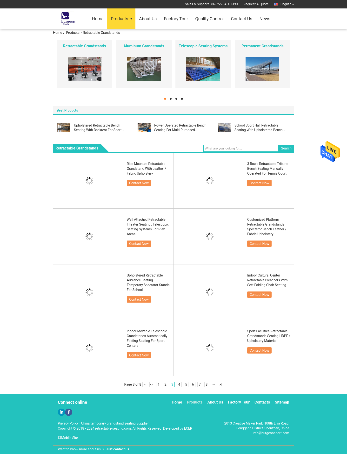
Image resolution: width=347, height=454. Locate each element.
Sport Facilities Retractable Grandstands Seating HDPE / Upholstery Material (268, 336)
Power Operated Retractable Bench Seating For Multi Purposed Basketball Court (180, 129)
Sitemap (282, 402)
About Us (148, 18)
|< (145, 384)
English (287, 4)
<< (151, 384)
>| (220, 384)
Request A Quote (255, 4)
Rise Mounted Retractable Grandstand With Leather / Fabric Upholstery (146, 168)
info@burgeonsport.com (271, 433)
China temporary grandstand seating (108, 423)
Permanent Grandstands (262, 46)
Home (97, 18)
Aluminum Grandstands (143, 46)
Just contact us (117, 449)
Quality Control (209, 18)
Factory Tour (176, 18)
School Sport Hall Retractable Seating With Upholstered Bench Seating (258, 129)
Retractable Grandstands (84, 46)
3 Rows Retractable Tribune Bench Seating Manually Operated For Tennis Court (267, 168)
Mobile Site (68, 438)
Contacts (262, 402)
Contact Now (139, 183)
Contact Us (241, 18)
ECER (188, 428)
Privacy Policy (68, 423)
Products (119, 18)
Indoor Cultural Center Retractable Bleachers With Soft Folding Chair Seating (267, 280)
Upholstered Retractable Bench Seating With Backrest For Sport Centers (98, 129)
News (265, 18)
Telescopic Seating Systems (203, 46)
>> (213, 384)
